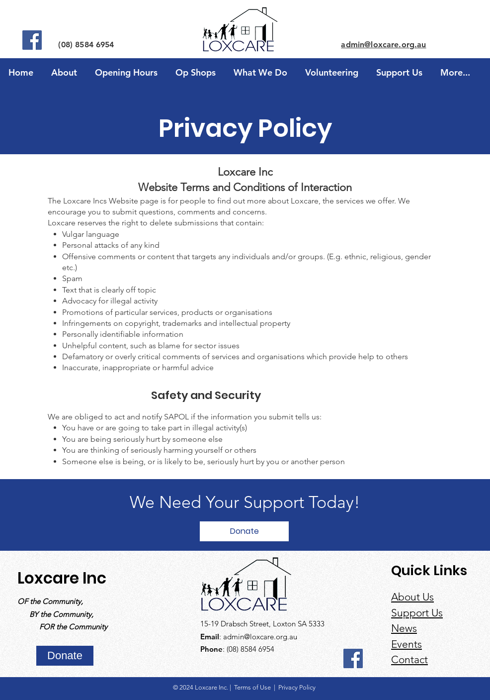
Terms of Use (253, 687)
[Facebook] (32, 40)
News (404, 628)
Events (406, 644)
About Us (412, 597)
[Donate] (244, 531)
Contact (409, 659)
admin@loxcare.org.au (260, 636)
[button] (195, 68)
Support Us (417, 612)
